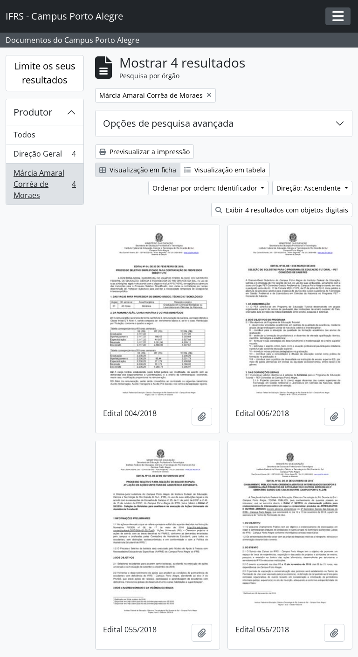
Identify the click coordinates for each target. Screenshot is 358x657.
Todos (24, 135)
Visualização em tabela (225, 169)
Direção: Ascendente (309, 188)
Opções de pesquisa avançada (168, 123)
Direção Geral (44, 156)
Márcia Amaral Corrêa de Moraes (44, 184)
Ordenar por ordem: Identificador (205, 188)
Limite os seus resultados (45, 73)
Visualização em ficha (137, 169)
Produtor (33, 112)
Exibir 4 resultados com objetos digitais (281, 209)
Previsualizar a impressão (144, 151)
